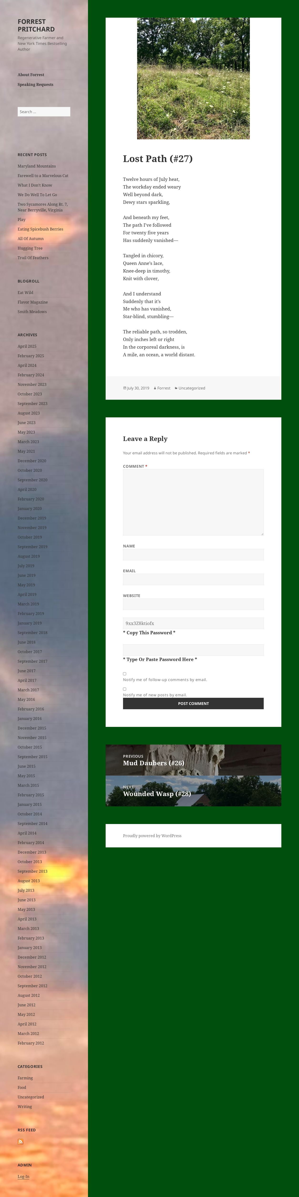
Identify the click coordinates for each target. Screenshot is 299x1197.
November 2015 (32, 737)
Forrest (163, 388)
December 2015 (32, 728)
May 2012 (26, 1014)
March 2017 (28, 690)
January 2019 (30, 623)
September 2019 (32, 546)
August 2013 (29, 880)
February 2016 (31, 709)
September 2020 (32, 480)
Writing (25, 1106)
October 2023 (30, 394)
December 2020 (32, 460)
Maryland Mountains (37, 166)
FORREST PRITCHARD (36, 25)
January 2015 (30, 804)
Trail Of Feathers (33, 257)
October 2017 (30, 651)
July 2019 (26, 565)
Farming (25, 1078)
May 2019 (26, 585)
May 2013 (26, 909)
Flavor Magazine (33, 302)
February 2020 (31, 499)
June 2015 (27, 766)
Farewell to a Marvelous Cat (43, 175)
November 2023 (32, 384)
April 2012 (27, 1024)
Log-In (23, 1176)
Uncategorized (31, 1097)
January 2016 (30, 718)
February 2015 (31, 795)
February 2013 (31, 938)
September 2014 (32, 823)
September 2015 (32, 756)
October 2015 (30, 747)
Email (129, 570)
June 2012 (27, 1005)
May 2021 (26, 451)
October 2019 (30, 537)
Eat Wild (25, 292)
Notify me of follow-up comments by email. (165, 679)
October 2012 (30, 976)
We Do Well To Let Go (37, 194)
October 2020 (30, 470)
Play (22, 219)
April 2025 (27, 346)
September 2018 (32, 632)
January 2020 (30, 508)
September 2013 (32, 871)
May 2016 (26, 699)
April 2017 (27, 680)
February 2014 (31, 842)
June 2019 (27, 575)
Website (131, 595)
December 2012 (32, 957)
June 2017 (27, 670)
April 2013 (27, 919)
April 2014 (27, 833)
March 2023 (28, 441)
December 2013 (32, 852)
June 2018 (27, 642)
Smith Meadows (32, 311)
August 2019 (29, 556)
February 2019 (31, 613)
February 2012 (31, 1043)
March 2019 (28, 604)
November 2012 (32, 966)
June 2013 (27, 900)
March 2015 (28, 785)
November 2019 (32, 527)
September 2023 (32, 403)
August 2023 (29, 413)
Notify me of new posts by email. (155, 695)
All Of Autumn (31, 238)
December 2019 (32, 518)
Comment (135, 466)
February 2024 (31, 375)
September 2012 (32, 985)
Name (129, 546)
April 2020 (27, 489)
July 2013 (26, 890)
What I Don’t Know (35, 185)
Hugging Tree (30, 248)
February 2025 (31, 355)
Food (22, 1087)
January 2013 (30, 947)
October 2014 (30, 814)
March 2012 (28, 1033)
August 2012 (29, 995)
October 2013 (30, 861)
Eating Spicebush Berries (40, 229)
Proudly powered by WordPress (152, 835)
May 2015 (26, 775)
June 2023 (27, 422)
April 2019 (27, 594)
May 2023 (26, 432)
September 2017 (32, 661)
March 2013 (28, 928)
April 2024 (27, 365)
